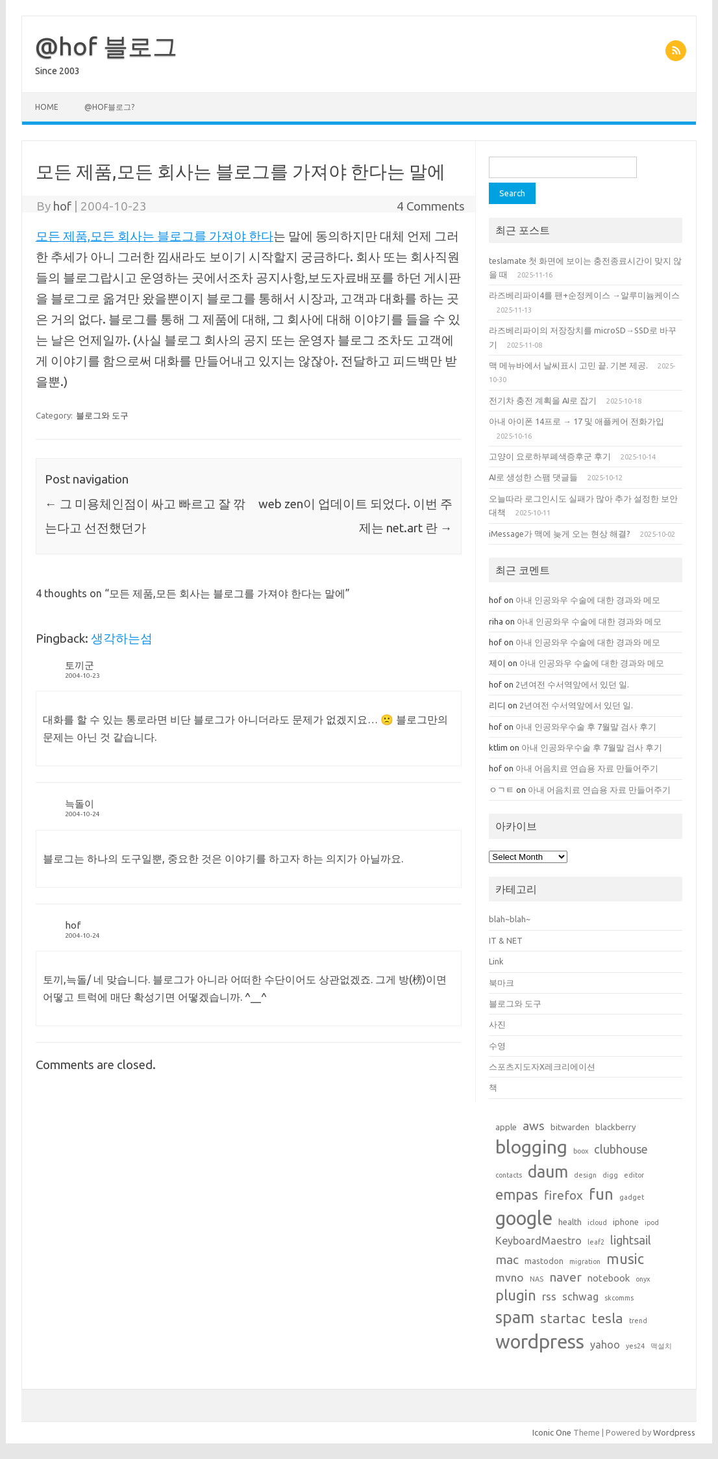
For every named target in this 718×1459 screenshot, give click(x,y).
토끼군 (79, 665)
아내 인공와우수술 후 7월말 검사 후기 (585, 726)
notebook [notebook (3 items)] (609, 1278)
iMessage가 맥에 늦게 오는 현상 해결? (559, 533)
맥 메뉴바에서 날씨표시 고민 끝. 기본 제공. (568, 365)
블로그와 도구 (102, 415)
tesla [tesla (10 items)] (607, 1318)
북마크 (501, 982)
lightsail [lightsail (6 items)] (630, 1239)
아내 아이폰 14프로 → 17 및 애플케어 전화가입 (576, 421)
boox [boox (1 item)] (580, 1151)
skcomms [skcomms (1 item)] (619, 1298)
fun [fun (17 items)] (601, 1194)
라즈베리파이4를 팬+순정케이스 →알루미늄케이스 (584, 295)
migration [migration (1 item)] (584, 1261)
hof (62, 206)
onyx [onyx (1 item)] (643, 1279)
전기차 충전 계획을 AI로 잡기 (543, 400)
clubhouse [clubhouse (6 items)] (621, 1149)
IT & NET (506, 940)
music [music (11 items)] (625, 1259)
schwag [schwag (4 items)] (580, 1296)
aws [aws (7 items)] (534, 1125)
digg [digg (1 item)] (610, 1175)
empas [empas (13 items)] (516, 1194)
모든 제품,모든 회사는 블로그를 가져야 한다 (154, 236)
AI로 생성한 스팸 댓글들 (533, 477)
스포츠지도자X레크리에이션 (542, 1066)
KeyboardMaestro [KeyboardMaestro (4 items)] (538, 1240)
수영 (497, 1045)
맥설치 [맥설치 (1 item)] (661, 1346)
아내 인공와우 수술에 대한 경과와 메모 (588, 599)
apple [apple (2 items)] (506, 1126)
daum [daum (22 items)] (548, 1171)
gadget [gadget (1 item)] (631, 1197)
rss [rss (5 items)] (549, 1296)
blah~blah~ (509, 918)
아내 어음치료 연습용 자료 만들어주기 (586, 768)
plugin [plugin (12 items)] (515, 1295)
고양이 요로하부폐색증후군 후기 (550, 456)
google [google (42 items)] (523, 1217)
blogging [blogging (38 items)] (531, 1146)
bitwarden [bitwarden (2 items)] (570, 1126)
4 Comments (431, 206)
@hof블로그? (109, 107)
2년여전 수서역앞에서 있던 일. (572, 684)
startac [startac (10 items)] (563, 1318)
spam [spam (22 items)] (514, 1317)
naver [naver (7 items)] (565, 1277)
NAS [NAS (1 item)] (536, 1279)
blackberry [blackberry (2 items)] (615, 1126)
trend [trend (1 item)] (638, 1320)
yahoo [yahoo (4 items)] (605, 1344)
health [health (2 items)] (570, 1221)
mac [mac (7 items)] (507, 1259)
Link (496, 961)
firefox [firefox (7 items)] (563, 1195)
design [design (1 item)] (585, 1175)
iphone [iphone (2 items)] (626, 1221)
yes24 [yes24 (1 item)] (635, 1346)
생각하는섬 (122, 638)
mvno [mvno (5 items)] (509, 1277)
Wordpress (674, 1432)
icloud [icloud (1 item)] (597, 1222)
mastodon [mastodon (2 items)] (544, 1260)
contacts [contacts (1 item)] (508, 1175)
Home (46, 107)
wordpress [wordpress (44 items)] (539, 1341)
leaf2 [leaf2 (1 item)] (596, 1242)
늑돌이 (79, 803)
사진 (497, 1024)
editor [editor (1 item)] (634, 1175)
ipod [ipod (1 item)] (652, 1222)
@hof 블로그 (106, 46)
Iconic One (551, 1432)
